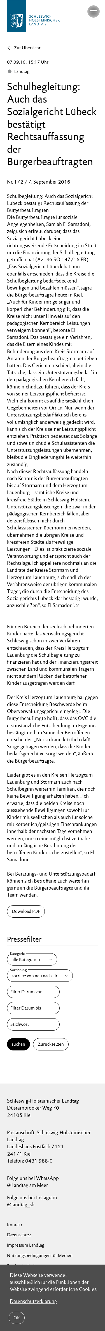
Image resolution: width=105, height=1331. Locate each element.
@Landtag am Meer (27, 1185)
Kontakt (14, 1224)
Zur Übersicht (27, 47)
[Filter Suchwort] (33, 1024)
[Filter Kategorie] (32, 959)
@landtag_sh (20, 1204)
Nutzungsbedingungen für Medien (40, 1255)
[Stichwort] (33, 1024)
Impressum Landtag (25, 1245)
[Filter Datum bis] (33, 1008)
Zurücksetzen (51, 1044)
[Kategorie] (32, 959)
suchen (18, 1044)
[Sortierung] (40, 975)
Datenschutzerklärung (33, 1301)
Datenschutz (19, 1234)
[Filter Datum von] (33, 992)
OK (16, 1317)
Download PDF (26, 911)
